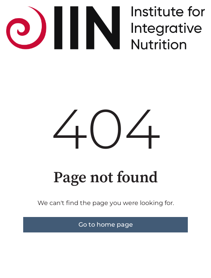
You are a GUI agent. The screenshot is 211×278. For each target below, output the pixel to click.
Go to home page (105, 224)
